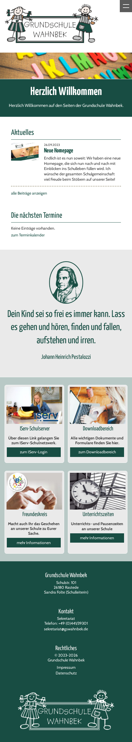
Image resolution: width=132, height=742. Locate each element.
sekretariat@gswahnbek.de (66, 629)
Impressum (66, 667)
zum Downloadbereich (97, 452)
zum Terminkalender (28, 235)
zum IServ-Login (33, 452)
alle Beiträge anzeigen (29, 193)
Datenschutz (66, 673)
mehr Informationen (34, 542)
